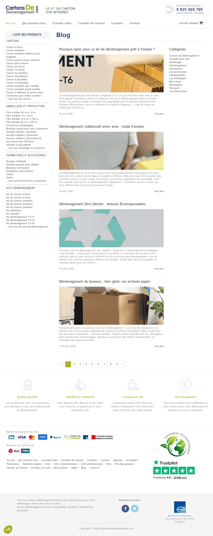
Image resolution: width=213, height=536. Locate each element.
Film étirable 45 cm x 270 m (21, 122)
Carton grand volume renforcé (23, 60)
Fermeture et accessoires (26, 155)
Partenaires (13, 464)
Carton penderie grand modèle (23, 89)
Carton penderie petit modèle (22, 86)
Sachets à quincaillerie (18, 145)
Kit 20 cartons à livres (18, 197)
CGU (47, 464)
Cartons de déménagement (184, 56)
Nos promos (60, 468)
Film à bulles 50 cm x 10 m (21, 112)
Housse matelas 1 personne (21, 132)
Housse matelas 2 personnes (22, 135)
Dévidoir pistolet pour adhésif (22, 165)
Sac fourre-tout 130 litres (20, 142)
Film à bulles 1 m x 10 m (19, 116)
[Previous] (62, 364)
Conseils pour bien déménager (179, 60)
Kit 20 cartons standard (19, 201)
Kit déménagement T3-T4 (20, 220)
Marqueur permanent (18, 168)
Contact (135, 23)
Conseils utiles (61, 23)
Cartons (12, 41)
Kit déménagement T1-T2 (20, 217)
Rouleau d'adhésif (16, 161)
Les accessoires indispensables (178, 73)
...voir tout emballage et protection (25, 148)
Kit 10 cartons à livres (18, 194)
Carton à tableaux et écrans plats (24, 92)
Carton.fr (95, 468)
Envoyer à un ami (40, 468)
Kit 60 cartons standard (19, 207)
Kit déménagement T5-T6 (20, 223)
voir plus (159, 114)
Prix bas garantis (124, 464)
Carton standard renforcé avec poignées (23, 55)
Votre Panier (191, 23)
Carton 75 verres (15, 70)
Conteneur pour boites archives (23, 96)
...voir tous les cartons (18, 99)
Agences (118, 460)
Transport (174, 88)
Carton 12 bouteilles (17, 83)
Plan (108, 464)
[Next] (123, 364)
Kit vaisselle (12, 214)
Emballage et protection (25, 106)
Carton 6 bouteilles (16, 79)
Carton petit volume (17, 63)
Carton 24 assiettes (17, 76)
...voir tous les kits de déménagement (27, 227)
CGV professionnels (92, 464)
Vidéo (74, 468)
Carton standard (15, 50)
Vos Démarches (178, 91)
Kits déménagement (20, 188)
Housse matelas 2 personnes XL (24, 138)
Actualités (131, 460)
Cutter (9, 174)
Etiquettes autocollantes (19, 171)
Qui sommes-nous (34, 23)
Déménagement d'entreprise (178, 67)
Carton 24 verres (15, 67)
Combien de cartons (91, 23)
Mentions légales (32, 464)
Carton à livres (14, 47)
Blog (83, 468)
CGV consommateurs (66, 464)
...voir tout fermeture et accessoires (26, 181)
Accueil (10, 23)
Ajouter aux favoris (17, 468)
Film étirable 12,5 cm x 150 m (22, 119)
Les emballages (177, 78)
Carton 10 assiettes (17, 73)
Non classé (175, 82)
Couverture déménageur (19, 125)
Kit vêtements (14, 210)
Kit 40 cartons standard (19, 204)
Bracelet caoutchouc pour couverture (26, 129)
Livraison (117, 23)
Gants (9, 177)
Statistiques (175, 85)
